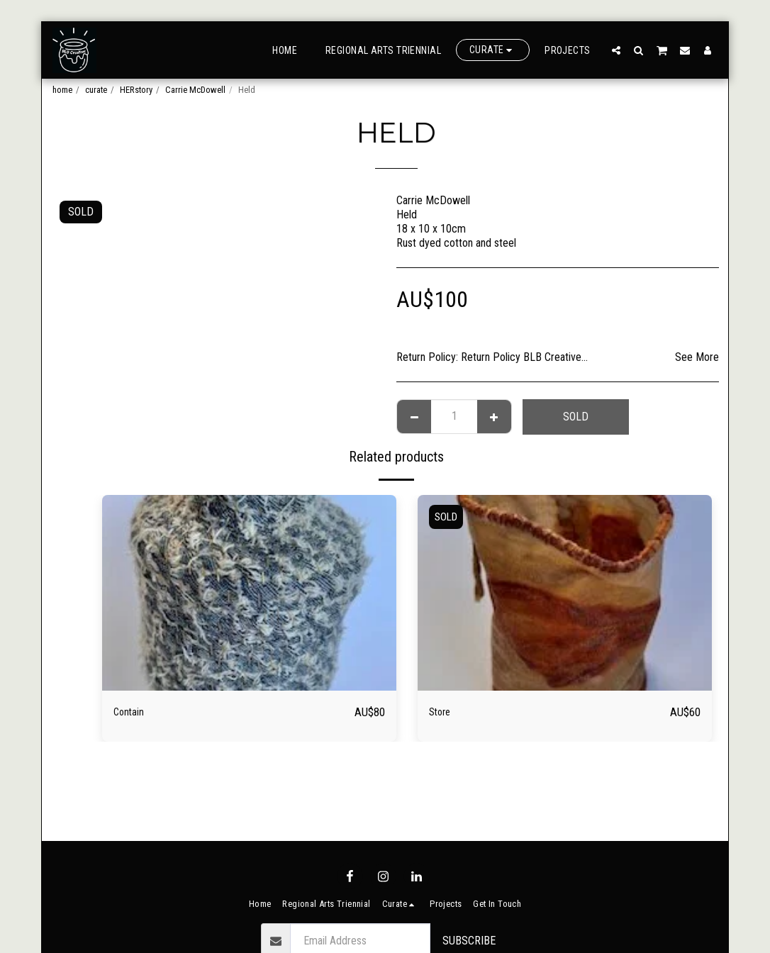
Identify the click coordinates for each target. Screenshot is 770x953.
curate (96, 89)
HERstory (136, 89)
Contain (134, 711)
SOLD (575, 416)
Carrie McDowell (195, 89)
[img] (249, 593)
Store (443, 711)
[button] (616, 50)
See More (697, 357)
